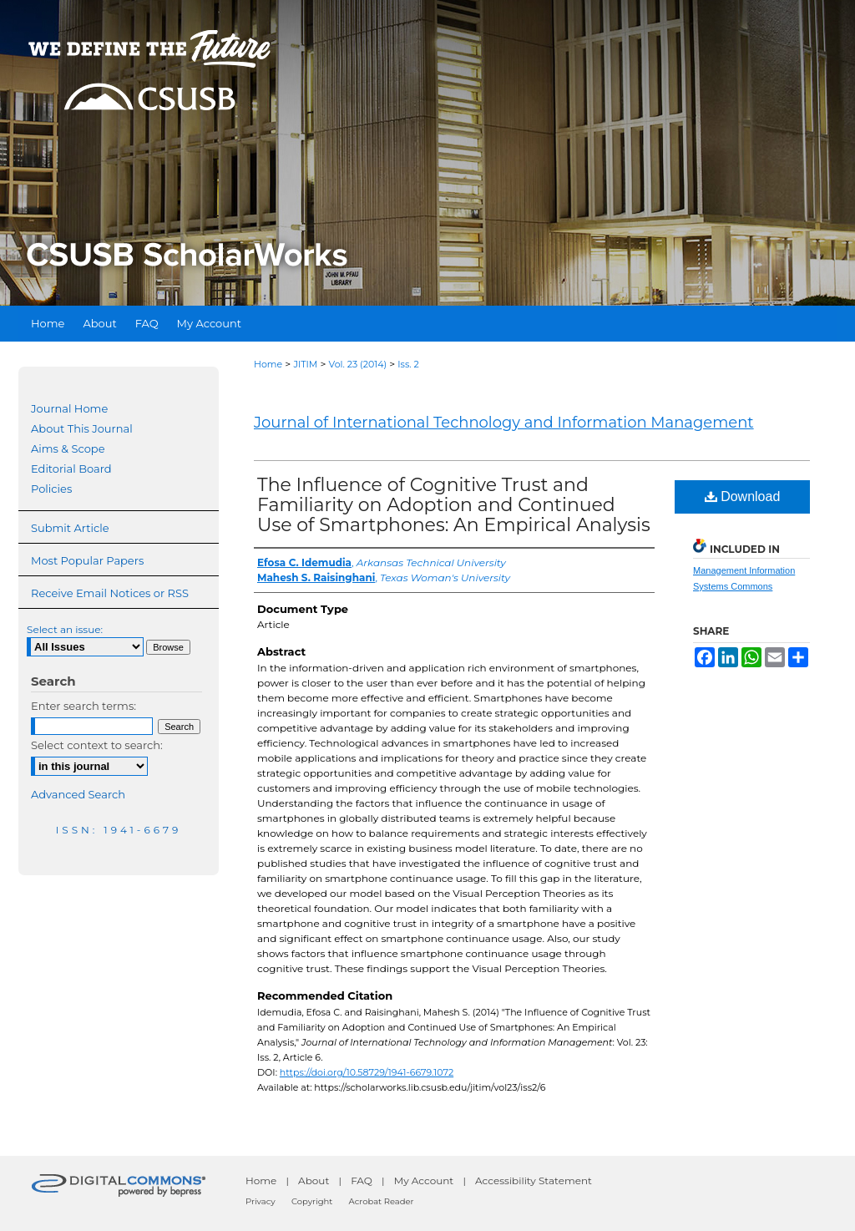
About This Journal (82, 428)
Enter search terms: (83, 705)
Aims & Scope (67, 448)
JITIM (305, 364)
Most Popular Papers (87, 560)
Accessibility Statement (533, 1180)
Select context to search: (97, 745)
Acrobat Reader (381, 1201)
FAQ (361, 1180)
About (313, 1180)
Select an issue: (65, 629)
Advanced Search (78, 794)
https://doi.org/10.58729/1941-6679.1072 (366, 1072)
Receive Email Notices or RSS (110, 593)
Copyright (311, 1201)
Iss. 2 (408, 364)
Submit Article (70, 527)
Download (743, 496)
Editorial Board (71, 468)
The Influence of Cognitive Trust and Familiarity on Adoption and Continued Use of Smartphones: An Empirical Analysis (453, 505)
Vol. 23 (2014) (358, 364)
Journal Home (69, 408)
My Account (424, 1180)
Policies (51, 488)
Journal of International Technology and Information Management (504, 422)
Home (268, 364)
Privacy (260, 1201)
